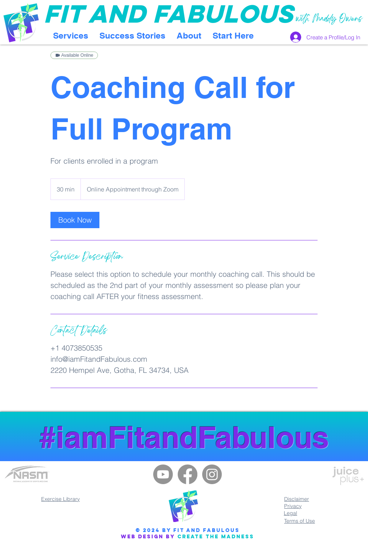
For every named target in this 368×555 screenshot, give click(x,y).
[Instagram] (212, 474)
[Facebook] (187, 474)
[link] (74, 220)
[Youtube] (163, 474)
